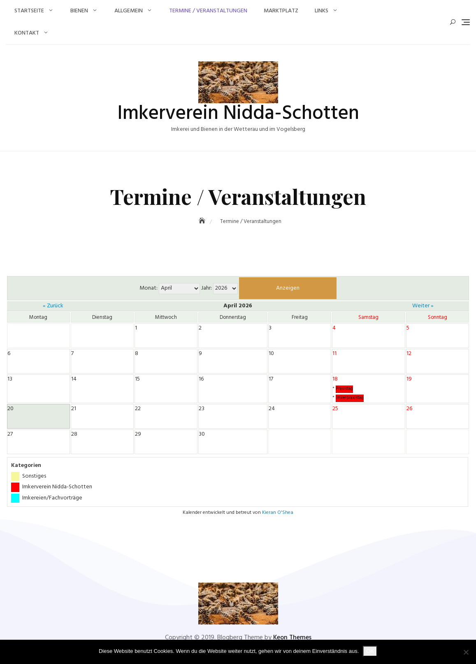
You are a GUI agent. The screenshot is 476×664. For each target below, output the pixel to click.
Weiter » (423, 306)
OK (370, 651)
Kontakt (26, 33)
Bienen (79, 11)
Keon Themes (292, 637)
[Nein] (466, 652)
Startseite (29, 11)
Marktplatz (281, 11)
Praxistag (344, 388)
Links (321, 11)
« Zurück (53, 306)
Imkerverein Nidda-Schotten (238, 114)
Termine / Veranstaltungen (208, 11)
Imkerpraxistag (350, 398)
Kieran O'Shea (277, 512)
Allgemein (128, 11)
